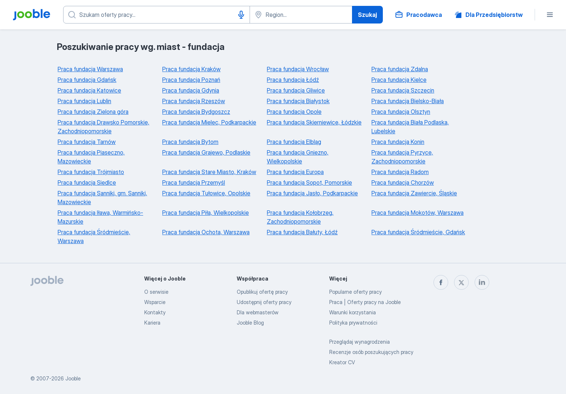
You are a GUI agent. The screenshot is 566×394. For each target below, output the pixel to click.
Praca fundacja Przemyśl (193, 182)
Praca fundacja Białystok (298, 101)
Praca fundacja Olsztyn (400, 111)
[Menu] (550, 15)
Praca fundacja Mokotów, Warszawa (417, 212)
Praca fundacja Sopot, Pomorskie (309, 182)
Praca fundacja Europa (295, 172)
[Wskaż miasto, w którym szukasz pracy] (301, 15)
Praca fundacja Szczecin (402, 90)
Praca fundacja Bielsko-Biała (407, 101)
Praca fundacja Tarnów (87, 141)
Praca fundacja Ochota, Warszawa (206, 232)
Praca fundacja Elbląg (294, 141)
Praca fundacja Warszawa (90, 69)
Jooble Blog (250, 322)
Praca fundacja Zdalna (399, 69)
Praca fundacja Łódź (293, 79)
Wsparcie (155, 302)
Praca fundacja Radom (400, 172)
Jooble (73, 378)
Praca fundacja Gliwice (296, 90)
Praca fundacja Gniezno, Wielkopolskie (298, 157)
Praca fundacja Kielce (399, 79)
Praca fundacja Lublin (84, 101)
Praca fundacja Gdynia (190, 90)
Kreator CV (342, 362)
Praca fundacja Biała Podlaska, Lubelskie (410, 127)
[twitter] (461, 282)
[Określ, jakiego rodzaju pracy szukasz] (156, 15)
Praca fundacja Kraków (191, 69)
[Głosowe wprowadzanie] (241, 14)
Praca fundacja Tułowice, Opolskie (206, 193)
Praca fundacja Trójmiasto (91, 172)
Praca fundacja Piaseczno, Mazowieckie (91, 157)
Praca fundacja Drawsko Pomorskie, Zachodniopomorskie (103, 127)
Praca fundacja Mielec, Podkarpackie (209, 122)
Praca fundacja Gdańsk (87, 79)
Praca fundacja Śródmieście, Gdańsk (418, 232)
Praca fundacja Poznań (191, 79)
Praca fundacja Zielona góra (93, 111)
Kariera (152, 322)
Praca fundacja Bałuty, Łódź (302, 232)
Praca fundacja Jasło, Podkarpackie (312, 193)
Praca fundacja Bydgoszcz (196, 111)
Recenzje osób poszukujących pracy (371, 352)
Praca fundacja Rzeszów (193, 101)
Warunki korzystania (352, 312)
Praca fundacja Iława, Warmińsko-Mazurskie (100, 217)
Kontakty (155, 312)
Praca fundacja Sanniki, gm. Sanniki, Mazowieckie (102, 197)
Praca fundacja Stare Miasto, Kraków (209, 172)
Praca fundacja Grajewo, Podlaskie (206, 152)
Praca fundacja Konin (397, 141)
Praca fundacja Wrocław (298, 69)
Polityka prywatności (353, 322)
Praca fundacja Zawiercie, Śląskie (414, 193)
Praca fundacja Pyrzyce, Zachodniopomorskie (402, 157)
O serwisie (156, 292)
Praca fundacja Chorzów (402, 182)
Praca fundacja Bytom (190, 141)
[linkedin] (482, 282)
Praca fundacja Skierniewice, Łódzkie (314, 122)
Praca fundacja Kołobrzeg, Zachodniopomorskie (300, 217)
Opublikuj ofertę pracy (262, 292)
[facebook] (440, 282)
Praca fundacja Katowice (89, 90)
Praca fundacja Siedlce (87, 182)
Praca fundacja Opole (294, 111)
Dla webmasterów (258, 312)
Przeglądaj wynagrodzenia (359, 342)
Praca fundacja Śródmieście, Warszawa (94, 236)
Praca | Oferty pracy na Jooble (365, 302)
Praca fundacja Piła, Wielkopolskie (205, 212)
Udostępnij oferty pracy (264, 302)
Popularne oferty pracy (355, 292)
